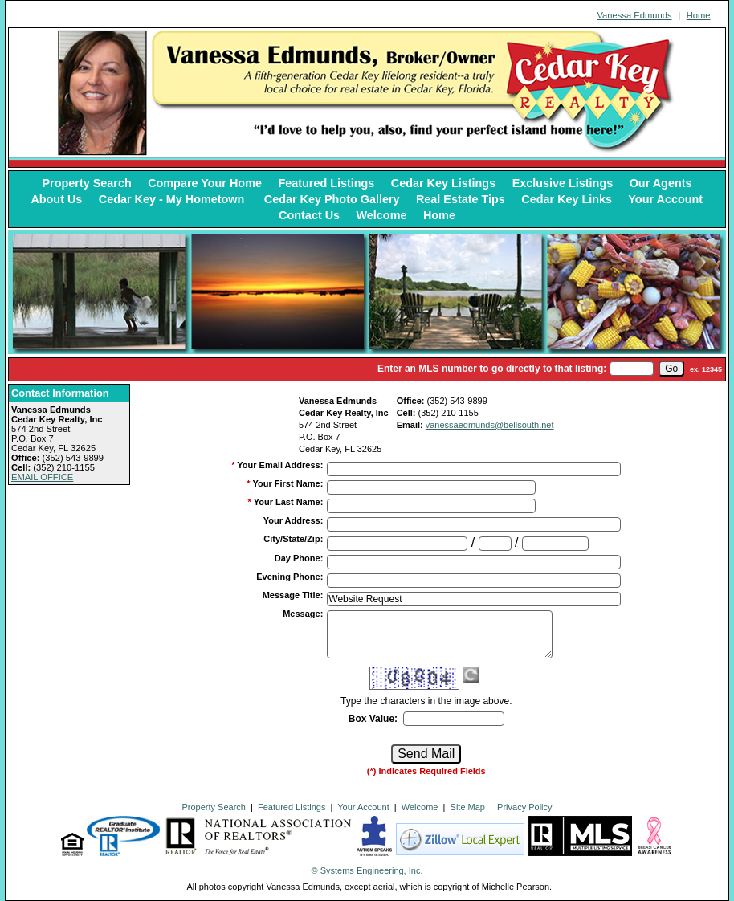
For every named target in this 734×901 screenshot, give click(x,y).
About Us (56, 199)
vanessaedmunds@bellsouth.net (490, 425)
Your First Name (287, 483)
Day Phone (299, 558)
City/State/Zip (293, 539)
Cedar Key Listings (443, 183)
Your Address (293, 520)
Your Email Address (280, 465)
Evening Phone (289, 576)
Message (303, 613)
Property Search (87, 183)
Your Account (665, 199)
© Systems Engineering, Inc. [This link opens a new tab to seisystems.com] (367, 870)
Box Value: (373, 718)
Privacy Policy (524, 807)
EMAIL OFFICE (42, 477)
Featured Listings (326, 183)
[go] (671, 369)
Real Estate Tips (460, 199)
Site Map (468, 807)
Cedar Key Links (566, 199)
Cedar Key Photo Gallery (332, 199)
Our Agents (661, 183)
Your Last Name (289, 502)
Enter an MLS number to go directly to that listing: (491, 368)
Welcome (382, 215)
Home (699, 15)
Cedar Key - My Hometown (173, 199)
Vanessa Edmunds (634, 15)
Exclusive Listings (563, 183)
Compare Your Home (205, 183)
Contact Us (309, 215)
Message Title (293, 595)
